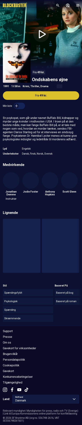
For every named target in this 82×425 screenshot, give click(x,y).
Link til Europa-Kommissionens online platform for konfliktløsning (40, 413)
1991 (6, 86)
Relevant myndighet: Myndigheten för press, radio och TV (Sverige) (40, 410)
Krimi (26, 86)
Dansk (25, 153)
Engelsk (26, 148)
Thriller (34, 86)
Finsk (33, 153)
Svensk (48, 153)
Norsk (40, 153)
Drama (44, 86)
